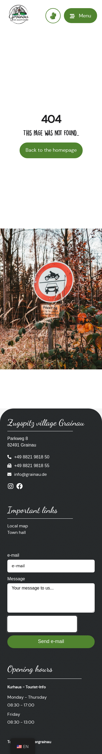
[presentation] (42, 624)
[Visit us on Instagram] (10, 486)
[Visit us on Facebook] (19, 486)
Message (16, 578)
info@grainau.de (30, 474)
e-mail (13, 555)
